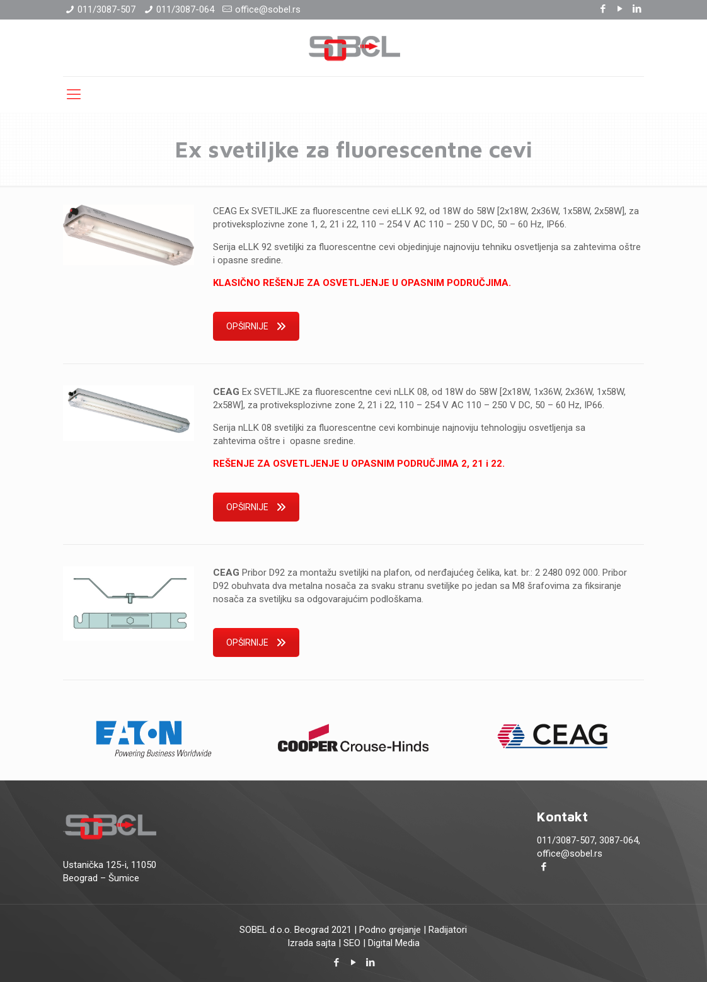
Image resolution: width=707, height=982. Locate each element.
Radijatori (447, 929)
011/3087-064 (185, 9)
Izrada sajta (311, 943)
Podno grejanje (390, 929)
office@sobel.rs (268, 9)
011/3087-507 (106, 9)
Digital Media (394, 943)
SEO (351, 943)
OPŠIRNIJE (256, 326)
